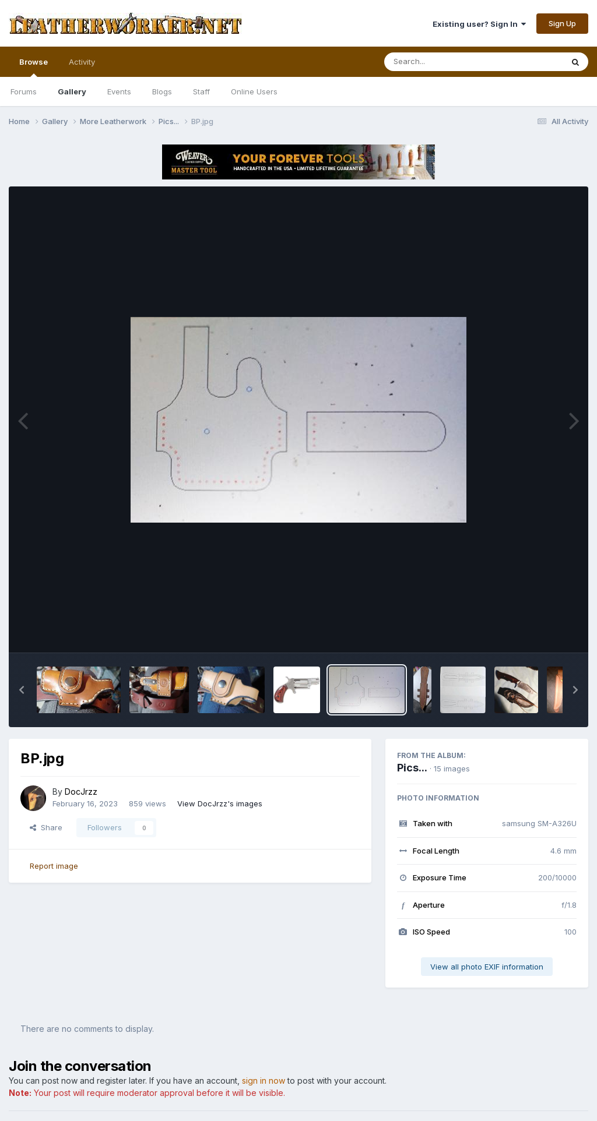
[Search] (441, 61)
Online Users (254, 91)
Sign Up (562, 23)
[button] (21, 690)
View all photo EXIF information (486, 966)
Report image (54, 865)
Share (46, 827)
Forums (23, 91)
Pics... (412, 768)
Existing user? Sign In (479, 24)
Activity (82, 61)
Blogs (162, 91)
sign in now (263, 1080)
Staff (201, 91)
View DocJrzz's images (219, 803)
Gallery (72, 91)
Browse (33, 67)
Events (119, 91)
